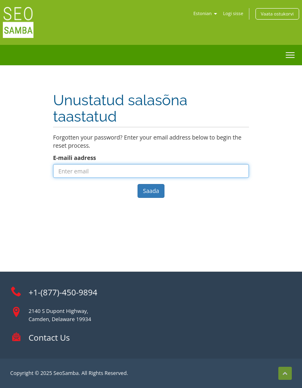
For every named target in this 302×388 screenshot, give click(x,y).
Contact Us (49, 337)
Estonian (205, 13)
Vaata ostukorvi (277, 14)
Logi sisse (233, 13)
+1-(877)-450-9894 (63, 292)
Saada (151, 191)
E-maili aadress (74, 158)
